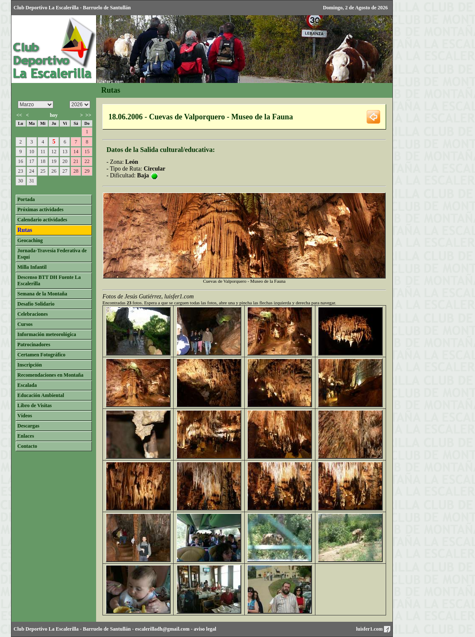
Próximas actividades (40, 209)
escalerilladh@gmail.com (162, 629)
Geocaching (30, 240)
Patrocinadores (33, 344)
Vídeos (24, 416)
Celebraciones (32, 314)
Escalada (27, 385)
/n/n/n (79, 104)
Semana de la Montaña (42, 294)
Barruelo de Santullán (107, 629)
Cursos (25, 324)
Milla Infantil (32, 267)
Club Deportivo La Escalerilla (46, 629)
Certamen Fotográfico (41, 355)
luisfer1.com (373, 629)
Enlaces (25, 436)
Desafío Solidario (36, 304)
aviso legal (205, 629)
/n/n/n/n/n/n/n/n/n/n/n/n (35, 104)
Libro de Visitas (34, 405)
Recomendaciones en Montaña (50, 375)
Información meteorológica (46, 334)
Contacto (27, 446)
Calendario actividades (42, 220)
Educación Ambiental (40, 395)
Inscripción (29, 365)
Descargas (28, 426)
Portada (26, 199)
